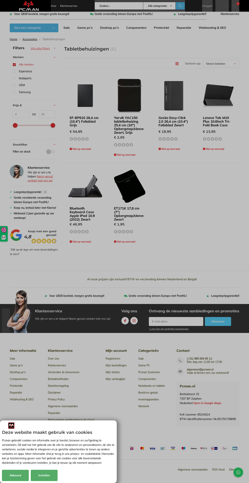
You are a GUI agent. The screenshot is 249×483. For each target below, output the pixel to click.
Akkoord (15, 475)
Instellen (44, 475)
